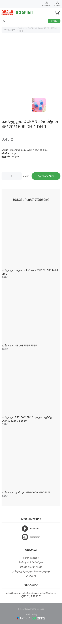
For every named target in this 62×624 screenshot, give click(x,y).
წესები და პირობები (31, 567)
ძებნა (54, 21)
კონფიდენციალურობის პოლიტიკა (31, 571)
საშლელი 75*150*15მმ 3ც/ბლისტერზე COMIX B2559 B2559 (27, 419)
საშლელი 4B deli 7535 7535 (19, 345)
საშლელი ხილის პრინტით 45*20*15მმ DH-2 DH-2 (30, 272)
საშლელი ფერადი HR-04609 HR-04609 (26, 492)
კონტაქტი (31, 576)
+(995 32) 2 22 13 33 (31, 596)
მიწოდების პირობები (31, 562)
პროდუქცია (9, 30)
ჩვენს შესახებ (31, 558)
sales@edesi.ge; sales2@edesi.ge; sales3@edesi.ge (31, 593)
